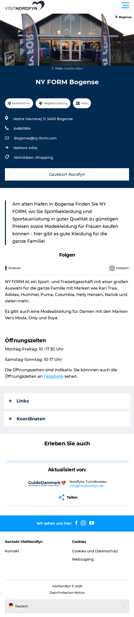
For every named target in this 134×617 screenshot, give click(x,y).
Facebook (54, 376)
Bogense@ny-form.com (35, 138)
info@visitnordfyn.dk (86, 486)
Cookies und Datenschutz (95, 551)
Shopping (44, 157)
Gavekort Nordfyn (67, 174)
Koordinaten (27, 419)
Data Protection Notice (67, 592)
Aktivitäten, (24, 157)
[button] (89, 5)
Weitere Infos (25, 148)
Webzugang (83, 559)
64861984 (22, 128)
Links (19, 401)
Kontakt (12, 551)
